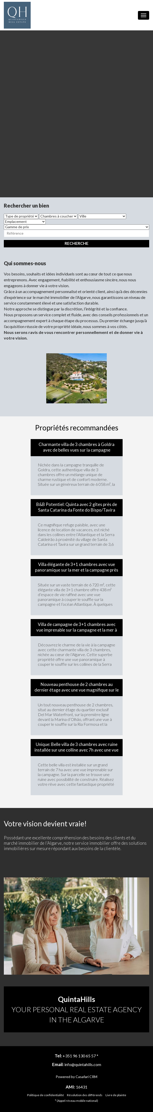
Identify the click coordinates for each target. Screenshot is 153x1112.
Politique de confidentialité (45, 1095)
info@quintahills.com (82, 1064)
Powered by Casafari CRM (76, 1076)
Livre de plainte (115, 1095)
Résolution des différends (84, 1095)
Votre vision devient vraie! (45, 823)
